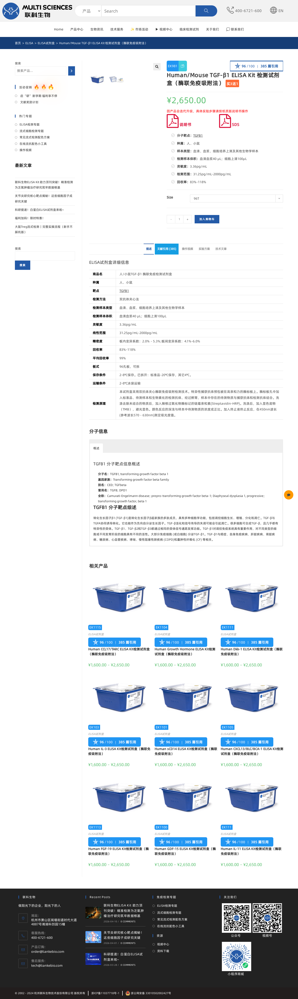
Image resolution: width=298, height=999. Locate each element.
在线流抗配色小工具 (33, 144)
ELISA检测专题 (30, 124)
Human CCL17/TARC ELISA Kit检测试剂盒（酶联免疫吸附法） (119, 651)
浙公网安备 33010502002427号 (148, 993)
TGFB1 (198, 135)
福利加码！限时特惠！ (30, 218)
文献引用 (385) (166, 249)
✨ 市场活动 (139, 29)
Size (170, 197)
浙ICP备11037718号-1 (105, 993)
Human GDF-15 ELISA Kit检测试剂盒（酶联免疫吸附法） (185, 851)
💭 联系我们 (235, 29)
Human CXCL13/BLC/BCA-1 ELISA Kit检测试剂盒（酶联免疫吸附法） (252, 751)
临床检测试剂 (189, 29)
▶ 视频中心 (164, 29)
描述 (149, 249)
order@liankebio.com (47, 951)
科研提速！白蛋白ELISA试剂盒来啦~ (39, 210)
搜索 (18, 63)
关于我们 (212, 29)
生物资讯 (96, 29)
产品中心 (76, 29)
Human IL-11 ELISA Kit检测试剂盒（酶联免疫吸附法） (251, 851)
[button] (107, 444)
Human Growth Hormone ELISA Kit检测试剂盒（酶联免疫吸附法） (185, 651)
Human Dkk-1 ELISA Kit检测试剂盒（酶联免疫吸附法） (252, 651)
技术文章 (221, 249)
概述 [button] (96, 448)
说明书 (179, 124)
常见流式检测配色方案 (35, 137)
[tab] (149, 249)
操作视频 (187, 249)
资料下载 (163, 951)
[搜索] (71, 71)
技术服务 (116, 29)
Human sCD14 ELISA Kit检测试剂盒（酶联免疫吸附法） (186, 751)
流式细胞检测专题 (32, 131)
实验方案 (204, 249)
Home (58, 29)
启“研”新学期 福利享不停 (38, 96)
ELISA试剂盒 (96, 634)
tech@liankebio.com (47, 965)
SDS (229, 124)
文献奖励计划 (29, 102)
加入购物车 (207, 219)
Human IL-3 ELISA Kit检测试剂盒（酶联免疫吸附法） (119, 751)
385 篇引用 (269, 66)
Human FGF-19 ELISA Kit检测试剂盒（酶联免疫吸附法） (118, 851)
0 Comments (128, 921)
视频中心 (163, 944)
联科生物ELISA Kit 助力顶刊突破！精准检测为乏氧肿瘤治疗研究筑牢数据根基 (124, 910)
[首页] (18, 43)
